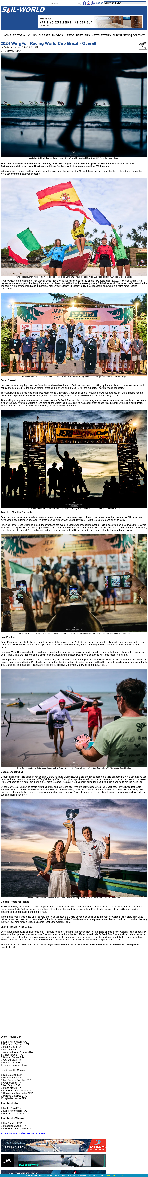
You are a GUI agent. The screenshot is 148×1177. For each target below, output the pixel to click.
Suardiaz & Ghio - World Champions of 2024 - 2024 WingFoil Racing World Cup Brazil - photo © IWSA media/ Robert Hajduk (74, 897)
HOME (7, 35)
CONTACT (138, 35)
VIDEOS (69, 35)
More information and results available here (23, 1133)
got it (121, 1175)
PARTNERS (83, 35)
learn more (110, 1175)
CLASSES (44, 35)
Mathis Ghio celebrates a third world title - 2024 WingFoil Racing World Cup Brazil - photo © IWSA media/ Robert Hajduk (74, 508)
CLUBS (32, 35)
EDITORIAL (19, 35)
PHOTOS (57, 35)
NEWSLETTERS (101, 35)
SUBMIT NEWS (122, 35)
